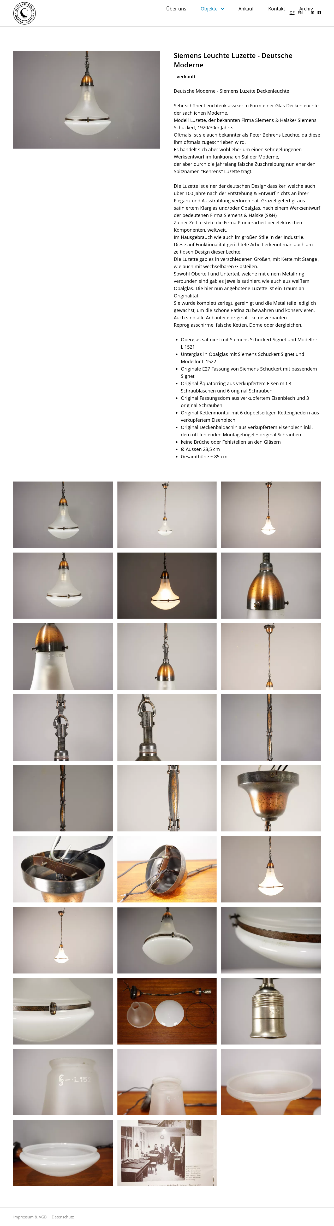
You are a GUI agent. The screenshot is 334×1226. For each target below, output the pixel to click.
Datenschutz (63, 1216)
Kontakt (286, 21)
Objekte (223, 21)
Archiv (314, 21)
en (300, 7)
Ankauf (258, 21)
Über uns (193, 21)
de (292, 7)
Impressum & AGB (30, 1216)
